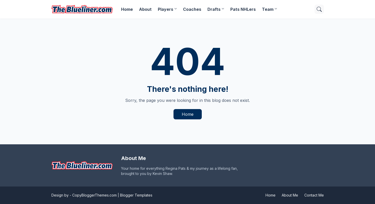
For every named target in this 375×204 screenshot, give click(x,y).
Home (127, 9)
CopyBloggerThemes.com (94, 195)
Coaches (192, 9)
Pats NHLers (243, 9)
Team (267, 9)
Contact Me (314, 195)
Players (165, 9)
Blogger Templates (136, 195)
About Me (290, 195)
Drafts (214, 9)
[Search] (319, 9)
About (145, 9)
